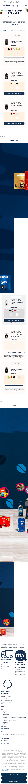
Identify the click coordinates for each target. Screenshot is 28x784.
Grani (5, 712)
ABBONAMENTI (5, 738)
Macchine (3, 726)
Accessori (3, 729)
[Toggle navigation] (25, 6)
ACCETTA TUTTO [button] (14, 774)
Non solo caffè (5, 728)
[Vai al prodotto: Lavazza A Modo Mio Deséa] (14, 75)
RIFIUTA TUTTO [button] (14, 781)
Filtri (5, 30)
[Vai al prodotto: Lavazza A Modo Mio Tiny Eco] (14, 41)
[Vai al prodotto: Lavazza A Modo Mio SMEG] (14, 302)
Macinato (6, 714)
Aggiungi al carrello (14, 93)
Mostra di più (14, 24)
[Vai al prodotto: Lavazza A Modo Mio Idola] (14, 106)
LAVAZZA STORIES (6, 742)
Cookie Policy (5, 769)
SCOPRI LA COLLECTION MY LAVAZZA (20, 665)
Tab (5, 711)
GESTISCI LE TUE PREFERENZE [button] (14, 778)
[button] (24, 2)
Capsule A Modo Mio (9, 716)
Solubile (6, 723)
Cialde (6, 722)
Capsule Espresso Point (10, 720)
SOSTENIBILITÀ (5, 743)
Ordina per (14, 30)
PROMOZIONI (4, 740)
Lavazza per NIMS (5, 733)
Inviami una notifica (14, 58)
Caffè (2, 709)
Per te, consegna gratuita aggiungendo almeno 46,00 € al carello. (13, 2)
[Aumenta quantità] (17, 87)
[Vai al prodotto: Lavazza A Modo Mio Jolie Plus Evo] (14, 335)
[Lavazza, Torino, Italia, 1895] (6, 6)
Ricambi (3, 731)
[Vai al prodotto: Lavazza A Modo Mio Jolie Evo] (14, 369)
